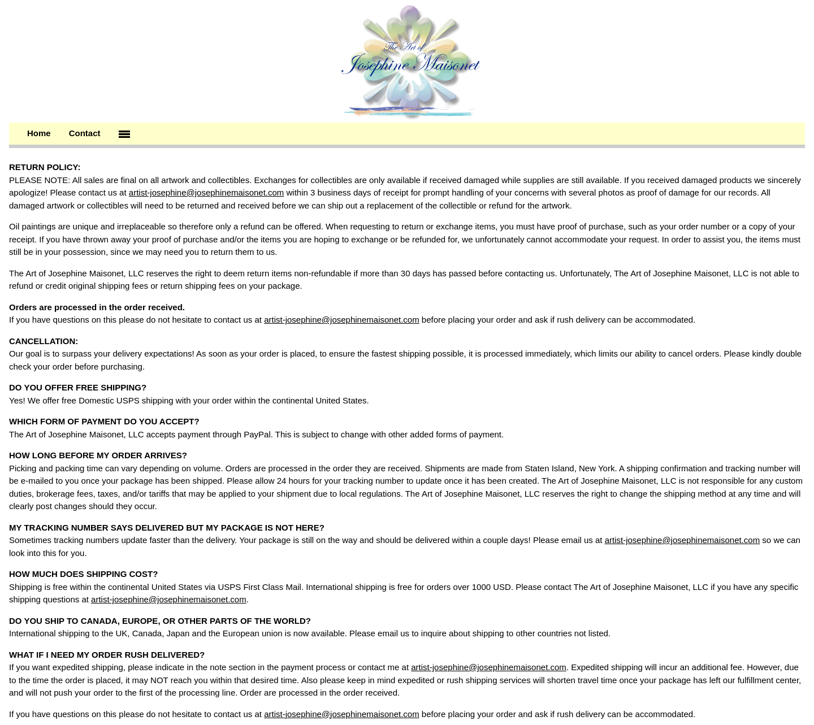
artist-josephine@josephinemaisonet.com (206, 192)
